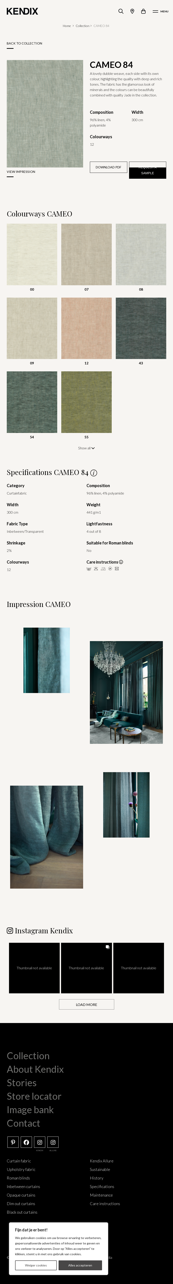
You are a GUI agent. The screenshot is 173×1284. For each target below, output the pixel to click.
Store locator (34, 1095)
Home (67, 26)
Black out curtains (22, 1211)
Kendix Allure (102, 1160)
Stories (22, 1082)
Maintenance (101, 1194)
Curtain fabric (19, 1160)
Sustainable (100, 1169)
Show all (86, 448)
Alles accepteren (80, 1265)
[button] (34, 968)
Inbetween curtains (23, 1186)
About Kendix (35, 1068)
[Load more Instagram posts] (86, 1004)
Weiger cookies (36, 1265)
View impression (21, 172)
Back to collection (24, 43)
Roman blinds (18, 1177)
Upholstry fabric (21, 1169)
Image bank (30, 1109)
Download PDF (108, 167)
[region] (58, 1248)
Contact (23, 1122)
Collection (82, 26)
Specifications (102, 1186)
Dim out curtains (21, 1203)
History (96, 1177)
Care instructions (105, 1203)
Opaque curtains (21, 1194)
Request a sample (148, 170)
